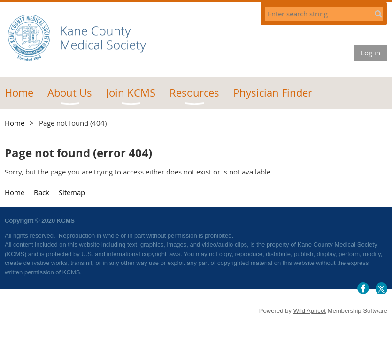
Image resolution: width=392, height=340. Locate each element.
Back (41, 192)
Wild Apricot (309, 310)
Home (14, 123)
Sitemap (72, 192)
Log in (370, 52)
